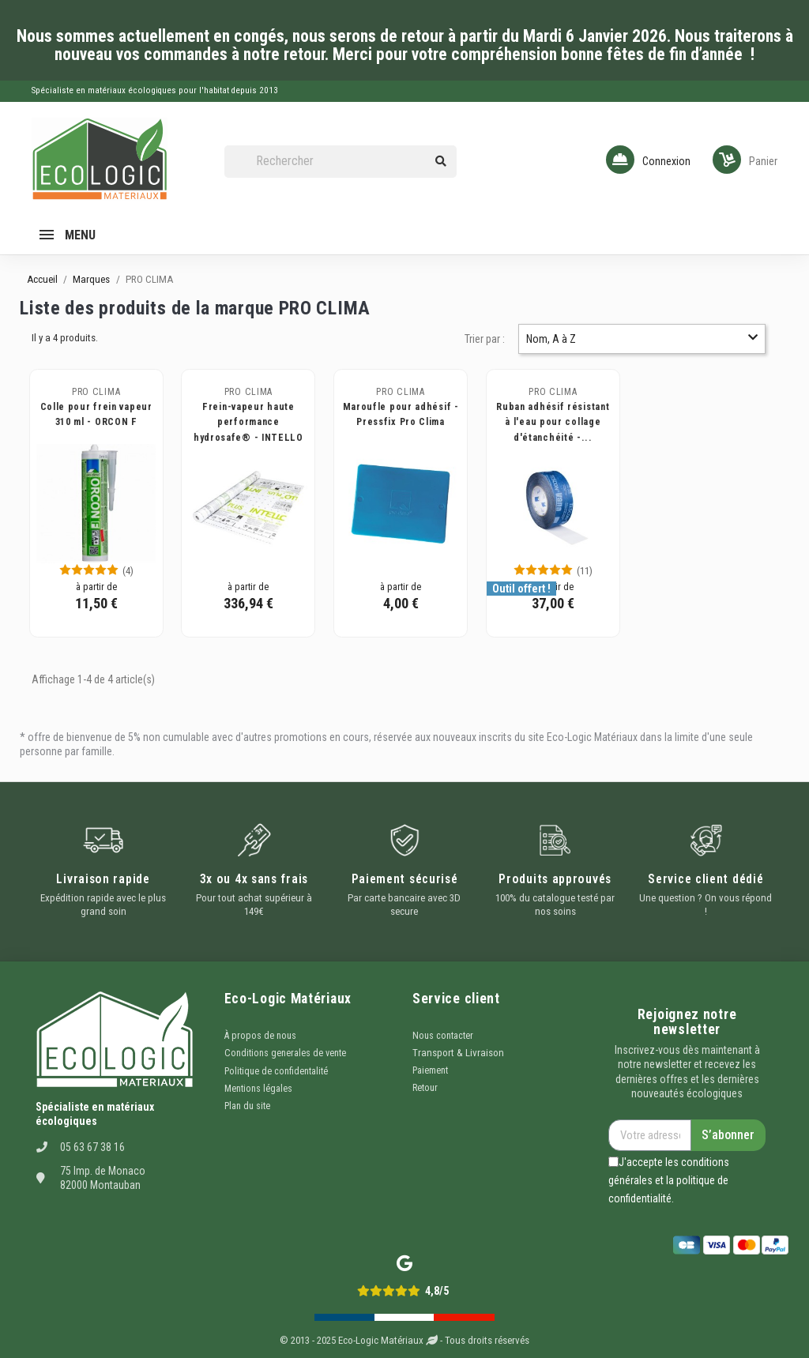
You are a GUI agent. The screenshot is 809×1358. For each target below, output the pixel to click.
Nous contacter (442, 1035)
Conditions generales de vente (285, 1053)
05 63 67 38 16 (92, 1147)
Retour (425, 1087)
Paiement (430, 1070)
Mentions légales (258, 1088)
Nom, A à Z (642, 338)
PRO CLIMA (96, 391)
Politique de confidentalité (276, 1071)
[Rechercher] (340, 161)
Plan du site (247, 1106)
